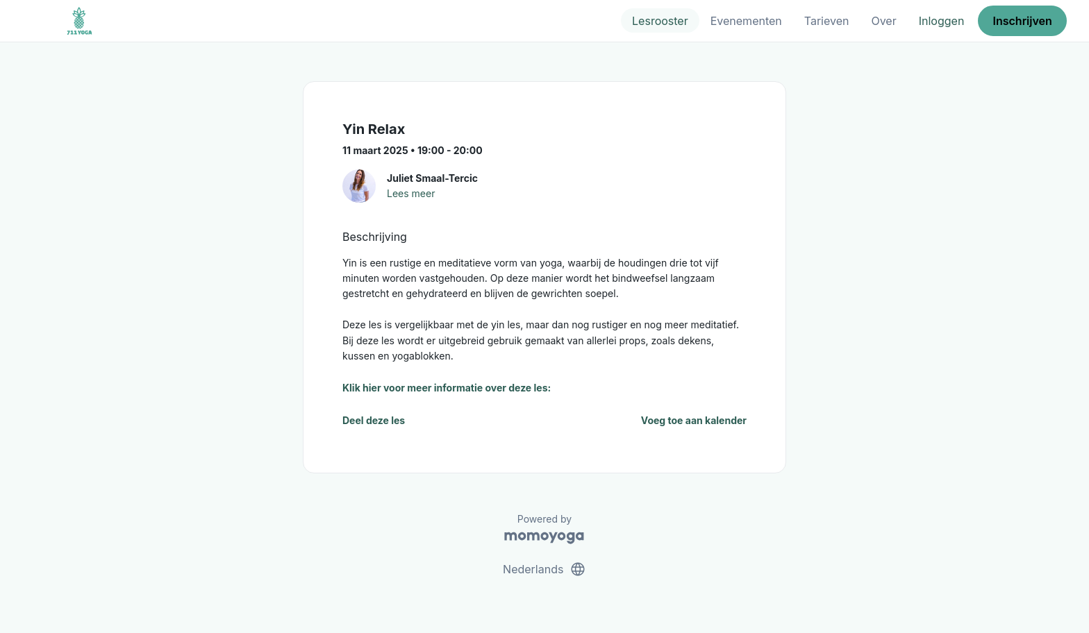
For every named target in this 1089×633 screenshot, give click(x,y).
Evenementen (746, 21)
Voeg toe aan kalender (694, 420)
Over (883, 21)
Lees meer (411, 193)
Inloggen (942, 21)
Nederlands (544, 569)
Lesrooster (660, 21)
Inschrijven (1022, 21)
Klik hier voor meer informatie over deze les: (446, 388)
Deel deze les (373, 420)
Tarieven (826, 21)
